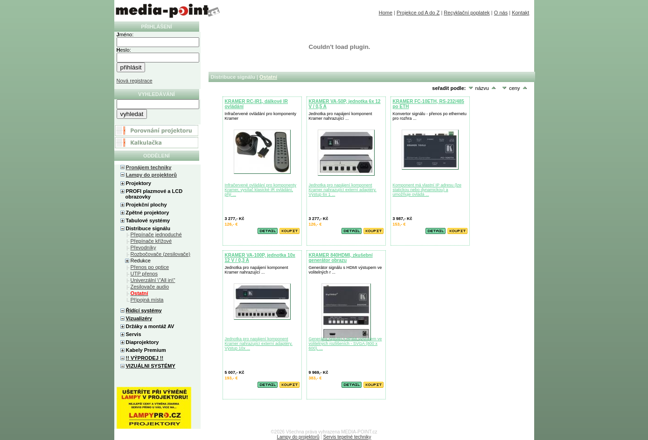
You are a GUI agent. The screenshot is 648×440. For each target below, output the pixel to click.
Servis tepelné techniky (347, 437)
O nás (501, 12)
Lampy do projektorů (151, 175)
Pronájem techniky (149, 167)
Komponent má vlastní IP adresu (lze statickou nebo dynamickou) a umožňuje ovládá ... (427, 190)
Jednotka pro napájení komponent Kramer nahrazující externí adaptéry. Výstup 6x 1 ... (342, 190)
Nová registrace (135, 80)
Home (385, 12)
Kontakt (520, 12)
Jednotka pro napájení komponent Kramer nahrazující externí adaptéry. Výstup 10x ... (259, 344)
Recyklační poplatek (466, 12)
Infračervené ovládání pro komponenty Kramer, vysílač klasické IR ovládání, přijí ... (261, 190)
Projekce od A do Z (418, 12)
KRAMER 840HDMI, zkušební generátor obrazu (341, 258)
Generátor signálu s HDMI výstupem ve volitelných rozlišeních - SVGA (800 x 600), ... (345, 344)
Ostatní (268, 77)
